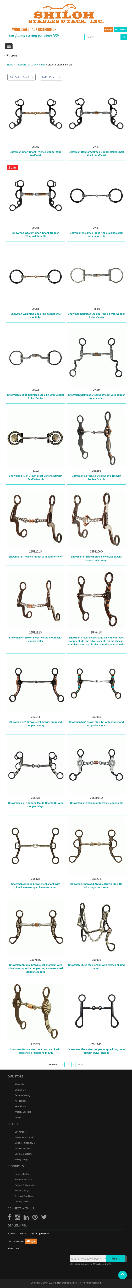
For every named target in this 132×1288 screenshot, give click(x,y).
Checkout (120, 29)
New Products (22, 1106)
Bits (43, 64)
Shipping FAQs (22, 1190)
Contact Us (20, 1089)
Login (108, 29)
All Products (20, 1101)
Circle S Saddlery (23, 1154)
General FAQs (22, 1174)
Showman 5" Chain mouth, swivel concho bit (96, 803)
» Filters (10, 55)
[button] (122, 1275)
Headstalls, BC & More (27, 64)
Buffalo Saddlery (23, 1148)
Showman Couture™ (25, 1137)
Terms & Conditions (24, 1196)
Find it (116, 1258)
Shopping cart (42, 1233)
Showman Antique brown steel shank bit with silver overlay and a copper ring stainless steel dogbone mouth (35, 968)
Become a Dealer (23, 1179)
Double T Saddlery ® (25, 1143)
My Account (13, 1248)
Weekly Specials (23, 1112)
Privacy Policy (22, 1201)
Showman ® (21, 1132)
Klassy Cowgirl (22, 1159)
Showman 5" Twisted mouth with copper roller (36, 556)
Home (10, 64)
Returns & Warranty (24, 1185)
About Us (19, 1084)
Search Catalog (22, 1095)
